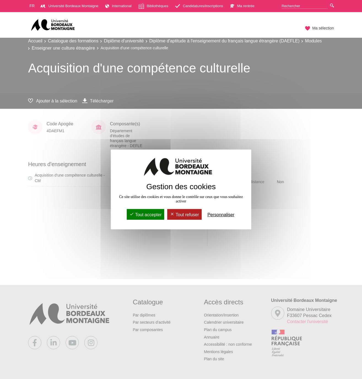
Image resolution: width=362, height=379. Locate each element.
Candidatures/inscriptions (199, 6)
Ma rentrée (242, 6)
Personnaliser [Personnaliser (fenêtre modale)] (220, 214)
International (118, 6)
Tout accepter (145, 214)
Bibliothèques (153, 6)
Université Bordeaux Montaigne (69, 6)
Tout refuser (184, 214)
